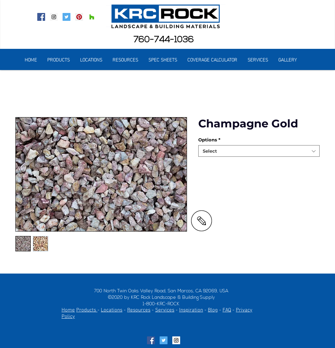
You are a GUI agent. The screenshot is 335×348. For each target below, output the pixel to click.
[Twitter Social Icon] (66, 17)
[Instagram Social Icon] (54, 17)
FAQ (227, 310)
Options (209, 139)
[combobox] (259, 151)
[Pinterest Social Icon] (79, 17)
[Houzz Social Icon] (92, 17)
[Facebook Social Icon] (41, 17)
